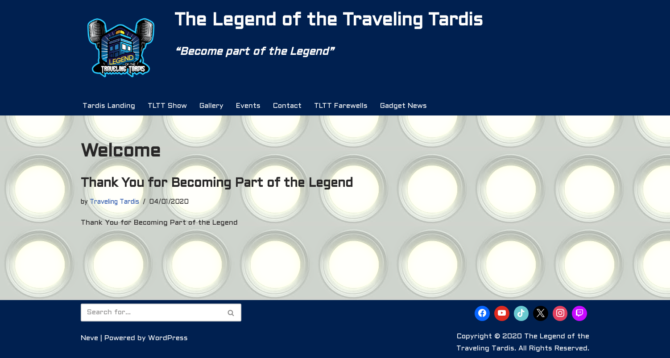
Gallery (211, 106)
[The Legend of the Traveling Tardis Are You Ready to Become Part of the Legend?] (121, 48)
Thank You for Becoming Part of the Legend (217, 183)
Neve (89, 338)
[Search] (151, 312)
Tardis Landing (109, 106)
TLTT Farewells (341, 106)
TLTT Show (167, 106)
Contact (287, 106)
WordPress (168, 338)
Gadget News (403, 106)
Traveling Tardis (114, 202)
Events (248, 106)
